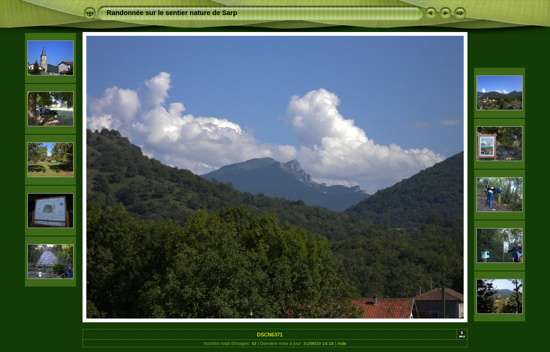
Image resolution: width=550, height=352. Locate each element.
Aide (341, 343)
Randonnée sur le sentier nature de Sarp (172, 12)
